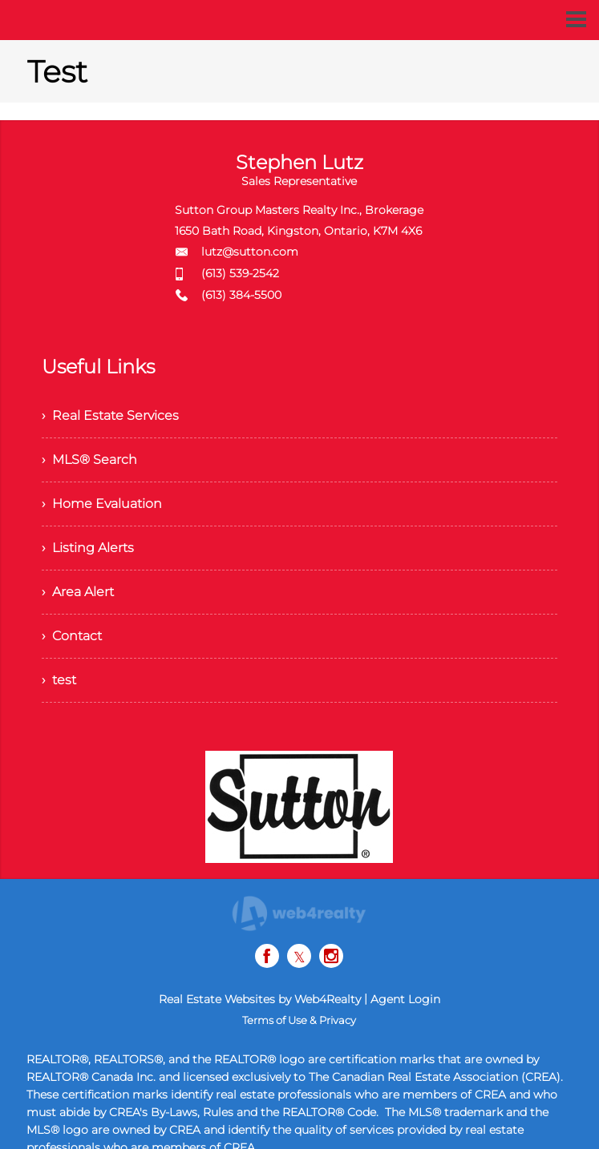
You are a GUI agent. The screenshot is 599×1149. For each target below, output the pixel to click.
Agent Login (405, 999)
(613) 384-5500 (241, 295)
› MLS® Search (89, 459)
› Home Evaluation (102, 503)
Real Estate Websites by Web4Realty (260, 999)
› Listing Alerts (88, 547)
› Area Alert (78, 591)
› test (59, 679)
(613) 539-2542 (240, 273)
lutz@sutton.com (249, 251)
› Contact (72, 635)
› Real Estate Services (110, 415)
